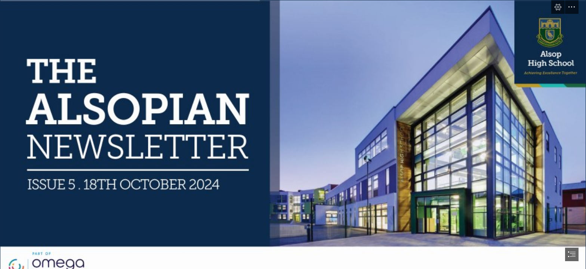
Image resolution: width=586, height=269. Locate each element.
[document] (293, 134)
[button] (558, 7)
